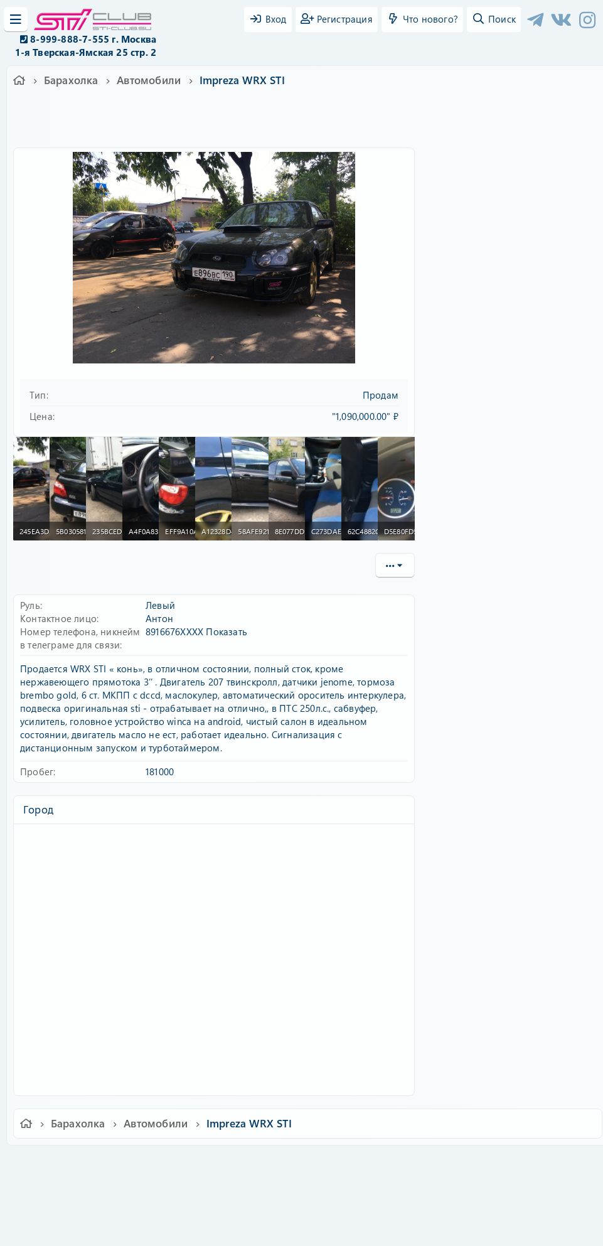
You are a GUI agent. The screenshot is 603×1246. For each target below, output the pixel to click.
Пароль (454, 231)
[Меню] (16, 19)
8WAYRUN (359, 1200)
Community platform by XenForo (301, 1180)
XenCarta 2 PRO (253, 1200)
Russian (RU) (118, 1163)
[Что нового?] (422, 19)
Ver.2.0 (59, 1163)
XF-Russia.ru (57, 1190)
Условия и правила (273, 1163)
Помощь (481, 1163)
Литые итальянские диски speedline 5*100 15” (514, 602)
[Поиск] (494, 19)
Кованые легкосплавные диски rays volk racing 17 (511, 550)
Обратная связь (191, 1163)
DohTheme (334, 1228)
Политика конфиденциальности (387, 1163)
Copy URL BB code (472, 837)
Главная (525, 1163)
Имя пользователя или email (502, 190)
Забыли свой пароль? (486, 270)
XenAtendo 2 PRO (253, 1209)
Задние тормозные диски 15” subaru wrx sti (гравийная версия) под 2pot (520, 659)
